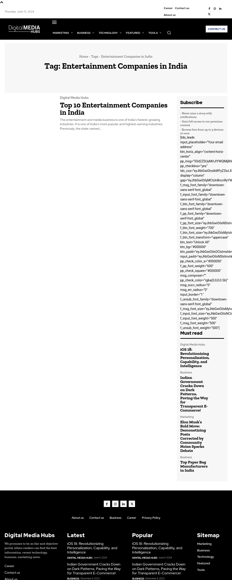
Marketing (186, 394)
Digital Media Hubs (73, 97)
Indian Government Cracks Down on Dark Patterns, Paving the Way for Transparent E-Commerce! (194, 380)
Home (83, 56)
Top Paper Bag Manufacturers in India (192, 428)
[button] (169, 33)
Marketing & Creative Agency (145, 569)
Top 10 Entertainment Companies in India (110, 107)
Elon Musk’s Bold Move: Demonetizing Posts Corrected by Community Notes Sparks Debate (193, 407)
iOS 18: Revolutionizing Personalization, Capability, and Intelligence (191, 355)
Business (185, 368)
